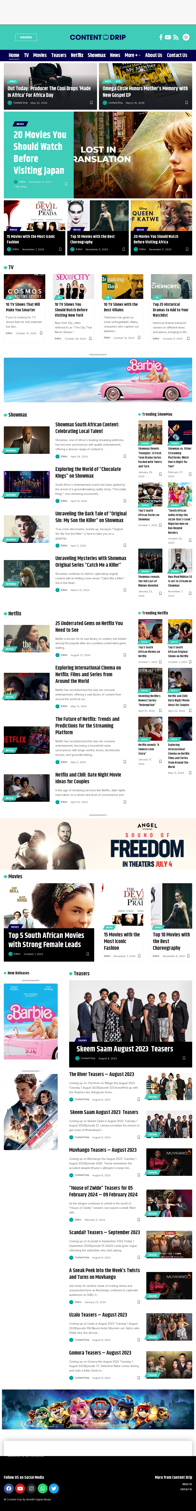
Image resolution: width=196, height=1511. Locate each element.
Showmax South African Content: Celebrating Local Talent (87, 428)
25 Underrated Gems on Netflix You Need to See (89, 627)
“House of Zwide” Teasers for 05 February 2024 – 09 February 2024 (103, 1191)
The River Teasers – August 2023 (101, 1075)
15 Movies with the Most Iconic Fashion (31, 239)
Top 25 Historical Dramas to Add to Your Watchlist (171, 310)
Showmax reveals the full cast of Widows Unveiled (149, 581)
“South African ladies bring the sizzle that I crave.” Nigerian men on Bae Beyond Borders (180, 521)
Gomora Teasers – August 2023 (100, 1353)
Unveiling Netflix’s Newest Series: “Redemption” (149, 701)
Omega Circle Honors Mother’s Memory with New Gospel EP (145, 92)
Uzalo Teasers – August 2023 (98, 1315)
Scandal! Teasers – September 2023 (104, 1233)
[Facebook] (161, 37)
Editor (22, 182)
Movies (20, 124)
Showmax (11, 450)
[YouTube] (168, 37)
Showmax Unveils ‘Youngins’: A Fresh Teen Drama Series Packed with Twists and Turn (150, 458)
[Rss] (176, 37)
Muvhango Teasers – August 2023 (103, 1150)
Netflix (10, 648)
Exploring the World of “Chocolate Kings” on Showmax (88, 472)
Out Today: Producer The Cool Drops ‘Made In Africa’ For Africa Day (49, 92)
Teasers (82, 1040)
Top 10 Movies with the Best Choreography (92, 239)
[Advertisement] (98, 11)
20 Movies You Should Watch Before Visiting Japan (40, 153)
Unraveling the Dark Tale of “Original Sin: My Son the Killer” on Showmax (91, 517)
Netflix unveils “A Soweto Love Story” (148, 749)
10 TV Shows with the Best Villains (121, 308)
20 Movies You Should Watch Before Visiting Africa (156, 239)
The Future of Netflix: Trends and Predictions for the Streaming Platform (87, 726)
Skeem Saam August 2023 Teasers (125, 1049)
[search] (8, 37)
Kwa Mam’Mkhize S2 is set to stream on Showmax (180, 581)
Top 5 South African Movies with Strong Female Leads (46, 940)
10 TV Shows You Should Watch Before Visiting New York (71, 310)
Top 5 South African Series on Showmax (148, 515)
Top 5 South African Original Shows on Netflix (178, 652)
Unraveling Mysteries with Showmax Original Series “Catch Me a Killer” (90, 562)
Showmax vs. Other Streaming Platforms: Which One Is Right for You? (179, 458)
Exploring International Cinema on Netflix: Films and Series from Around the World (88, 674)
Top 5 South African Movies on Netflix (149, 652)
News (118, 81)
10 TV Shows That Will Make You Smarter (23, 308)
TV (10, 297)
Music (13, 81)
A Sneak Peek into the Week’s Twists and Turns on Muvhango (104, 1274)
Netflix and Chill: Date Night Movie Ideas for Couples (88, 778)
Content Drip (20, 102)
